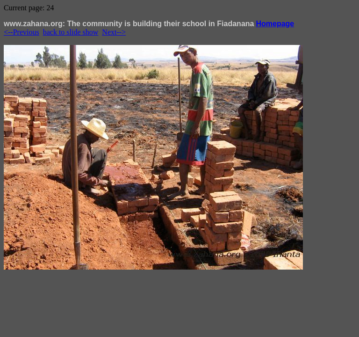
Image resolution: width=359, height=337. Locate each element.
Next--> (114, 32)
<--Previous (21, 32)
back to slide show (71, 32)
